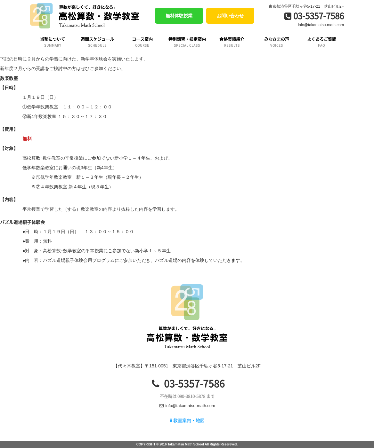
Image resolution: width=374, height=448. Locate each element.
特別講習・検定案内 (187, 42)
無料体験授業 (179, 15)
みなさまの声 (276, 42)
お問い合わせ (230, 15)
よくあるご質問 (321, 42)
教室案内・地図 (187, 420)
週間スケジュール (97, 42)
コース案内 (142, 42)
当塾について (52, 42)
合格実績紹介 (231, 42)
